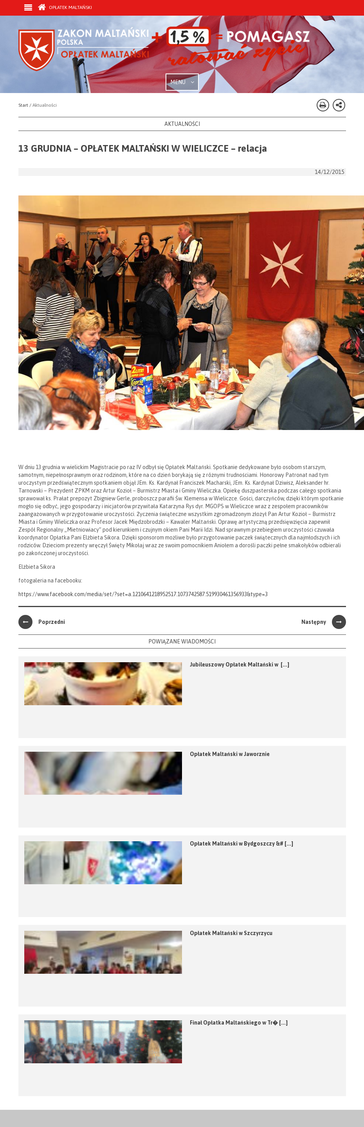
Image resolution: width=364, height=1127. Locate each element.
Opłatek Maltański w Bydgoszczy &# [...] (241, 843)
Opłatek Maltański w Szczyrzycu (231, 933)
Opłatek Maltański (65, 7)
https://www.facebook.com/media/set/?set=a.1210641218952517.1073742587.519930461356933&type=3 (143, 594)
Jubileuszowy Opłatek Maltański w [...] (239, 664)
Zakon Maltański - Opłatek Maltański (164, 50)
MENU (182, 82)
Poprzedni (41, 622)
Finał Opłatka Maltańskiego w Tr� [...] (239, 1022)
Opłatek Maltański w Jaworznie (230, 754)
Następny (323, 622)
